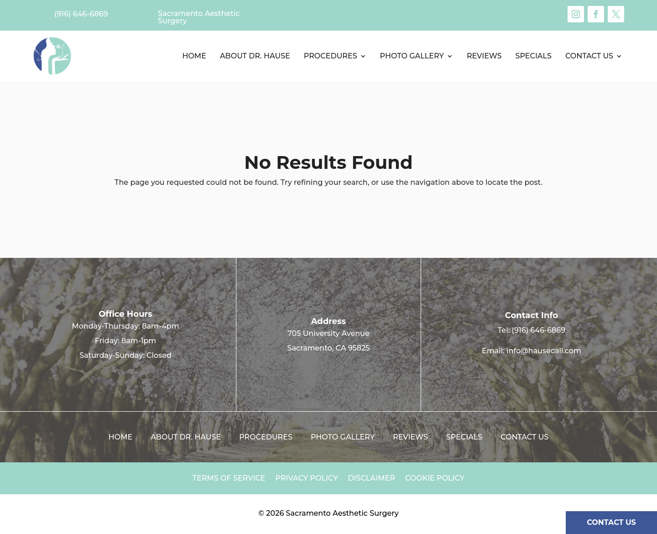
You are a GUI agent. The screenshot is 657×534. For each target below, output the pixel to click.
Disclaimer (371, 478)
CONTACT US (611, 522)
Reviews (484, 56)
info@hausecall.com (543, 350)
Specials (533, 56)
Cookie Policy (434, 478)
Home (194, 56)
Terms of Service (229, 478)
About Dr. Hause (255, 56)
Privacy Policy (307, 478)
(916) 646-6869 (538, 330)
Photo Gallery (412, 56)
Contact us (589, 56)
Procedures (330, 56)
